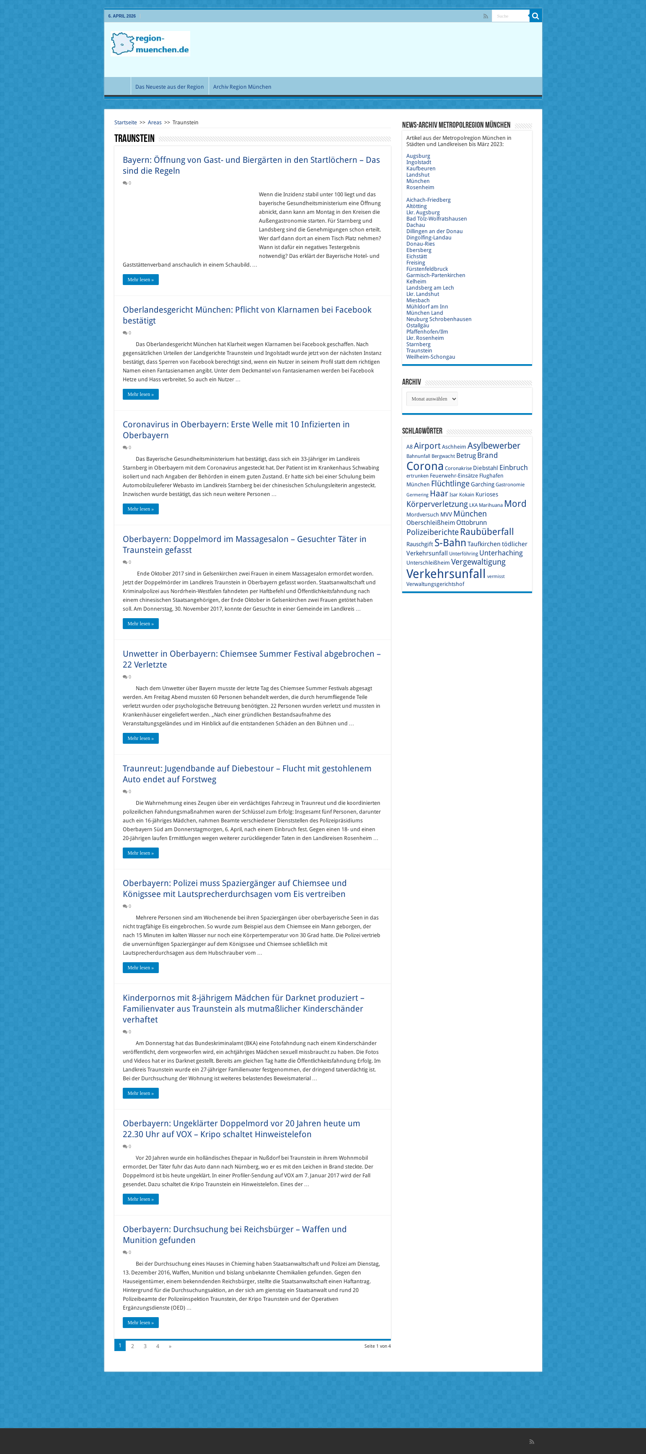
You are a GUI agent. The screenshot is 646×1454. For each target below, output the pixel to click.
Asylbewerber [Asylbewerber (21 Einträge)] (494, 446)
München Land (424, 313)
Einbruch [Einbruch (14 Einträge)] (513, 467)
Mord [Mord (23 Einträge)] (515, 503)
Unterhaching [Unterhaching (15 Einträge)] (501, 553)
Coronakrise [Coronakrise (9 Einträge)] (458, 468)
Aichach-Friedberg (428, 200)
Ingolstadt (418, 162)
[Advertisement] (383, 50)
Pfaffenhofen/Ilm (427, 332)
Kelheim (416, 281)
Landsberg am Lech (430, 288)
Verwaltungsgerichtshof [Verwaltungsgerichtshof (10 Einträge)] (435, 584)
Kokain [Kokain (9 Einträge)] (466, 495)
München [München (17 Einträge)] (470, 514)
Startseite (125, 122)
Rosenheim (420, 187)
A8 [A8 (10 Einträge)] (409, 447)
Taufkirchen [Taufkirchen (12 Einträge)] (484, 544)
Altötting (416, 206)
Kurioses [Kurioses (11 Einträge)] (486, 494)
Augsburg (418, 156)
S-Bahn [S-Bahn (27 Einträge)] (450, 543)
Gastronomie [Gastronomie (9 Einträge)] (510, 485)
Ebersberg (419, 250)
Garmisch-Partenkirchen (435, 275)
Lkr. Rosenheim (425, 338)
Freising (415, 262)
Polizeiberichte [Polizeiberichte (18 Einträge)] (432, 532)
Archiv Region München (242, 87)
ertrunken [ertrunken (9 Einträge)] (417, 476)
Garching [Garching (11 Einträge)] (482, 484)
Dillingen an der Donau (434, 231)
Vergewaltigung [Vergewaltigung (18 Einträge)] (478, 562)
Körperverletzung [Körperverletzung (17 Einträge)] (437, 504)
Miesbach (418, 300)
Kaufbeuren (421, 168)
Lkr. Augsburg (423, 212)
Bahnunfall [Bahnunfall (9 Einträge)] (418, 456)
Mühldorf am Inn (427, 306)
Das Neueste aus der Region (169, 87)
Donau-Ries (420, 244)
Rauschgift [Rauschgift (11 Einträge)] (419, 544)
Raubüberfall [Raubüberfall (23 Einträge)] (487, 532)
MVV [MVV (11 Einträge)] (446, 514)
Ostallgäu (417, 325)
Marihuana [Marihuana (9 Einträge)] (491, 505)
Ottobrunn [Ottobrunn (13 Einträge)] (471, 523)
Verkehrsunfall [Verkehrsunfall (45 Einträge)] (446, 574)
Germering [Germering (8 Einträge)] (417, 495)
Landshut (417, 175)
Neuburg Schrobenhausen (439, 319)
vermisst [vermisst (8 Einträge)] (496, 576)
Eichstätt (416, 256)
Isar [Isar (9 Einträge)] (454, 495)
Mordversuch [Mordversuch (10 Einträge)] (422, 514)
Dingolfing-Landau (429, 237)
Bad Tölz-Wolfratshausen (436, 219)
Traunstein (419, 350)
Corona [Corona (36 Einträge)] (425, 466)
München (418, 181)
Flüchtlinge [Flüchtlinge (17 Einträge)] (450, 483)
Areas (155, 122)
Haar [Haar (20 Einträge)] (439, 493)
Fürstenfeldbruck (427, 269)
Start (119, 86)
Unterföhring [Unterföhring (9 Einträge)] (463, 554)
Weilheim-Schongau (430, 357)
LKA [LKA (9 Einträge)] (473, 505)
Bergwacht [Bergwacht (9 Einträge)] (443, 456)
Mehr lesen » (141, 280)
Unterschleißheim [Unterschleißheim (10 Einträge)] (428, 563)
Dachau (415, 225)
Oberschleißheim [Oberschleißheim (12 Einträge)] (430, 523)
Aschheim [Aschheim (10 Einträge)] (454, 447)
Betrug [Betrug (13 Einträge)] (466, 456)
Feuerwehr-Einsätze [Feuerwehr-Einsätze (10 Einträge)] (454, 476)
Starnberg (418, 344)
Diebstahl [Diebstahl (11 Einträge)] (485, 468)
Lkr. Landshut (422, 294)
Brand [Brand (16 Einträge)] (487, 455)
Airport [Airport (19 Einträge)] (427, 446)
